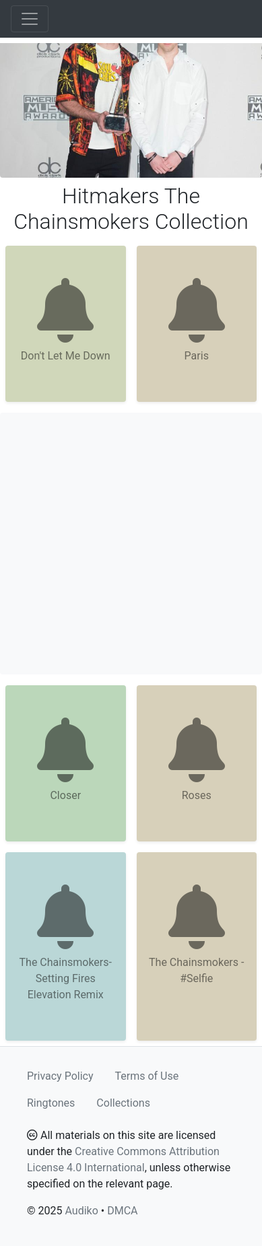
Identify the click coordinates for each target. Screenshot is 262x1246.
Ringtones (51, 1103)
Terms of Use (147, 1076)
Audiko (81, 1210)
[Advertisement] (131, 543)
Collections (123, 1103)
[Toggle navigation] (29, 18)
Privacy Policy (60, 1076)
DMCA (122, 1210)
